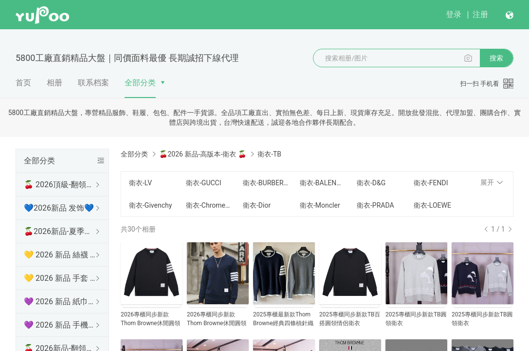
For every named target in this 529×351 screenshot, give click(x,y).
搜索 (496, 58)
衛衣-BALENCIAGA (322, 183)
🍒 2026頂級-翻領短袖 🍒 (60, 184)
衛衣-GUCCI (203, 183)
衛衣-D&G (371, 183)
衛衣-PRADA (375, 205)
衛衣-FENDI (431, 183)
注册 (480, 14)
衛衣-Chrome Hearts (208, 205)
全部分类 (140, 82)
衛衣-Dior (257, 205)
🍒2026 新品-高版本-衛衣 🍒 (202, 154)
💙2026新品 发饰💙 (59, 208)
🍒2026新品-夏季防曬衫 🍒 (60, 231)
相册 (54, 82)
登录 (453, 14)
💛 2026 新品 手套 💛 (60, 278)
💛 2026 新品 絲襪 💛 (60, 254)
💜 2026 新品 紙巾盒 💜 (60, 301)
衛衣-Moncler (320, 205)
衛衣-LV (140, 183)
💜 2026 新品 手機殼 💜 (60, 325)
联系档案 (93, 82)
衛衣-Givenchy (150, 205)
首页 (23, 82)
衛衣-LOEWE (432, 205)
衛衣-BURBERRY (265, 183)
